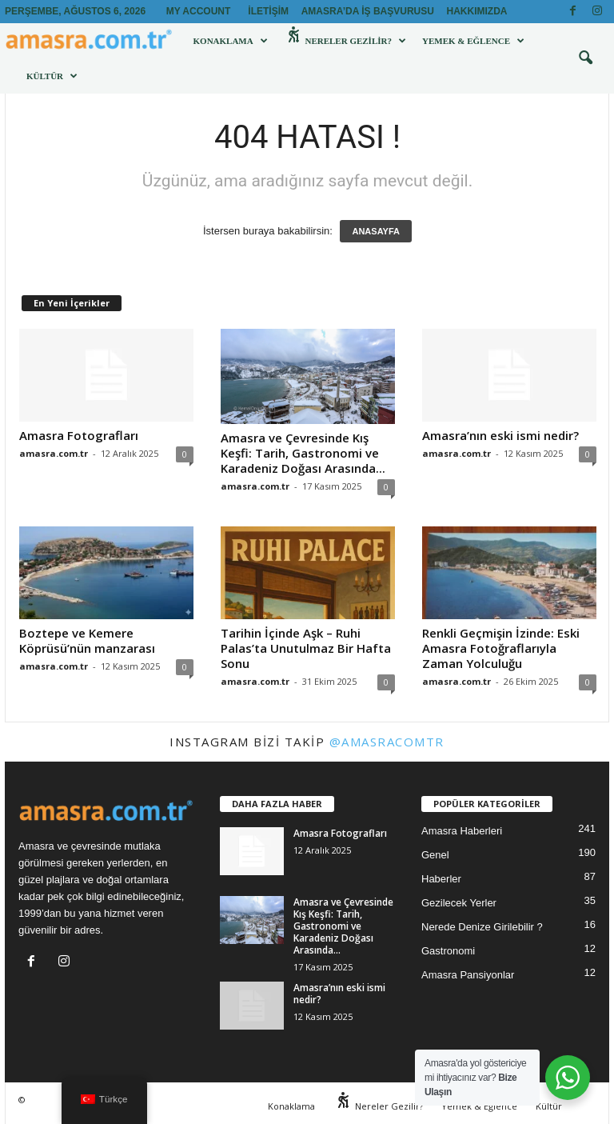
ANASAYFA (376, 231)
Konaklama (230, 40)
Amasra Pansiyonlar (467, 975)
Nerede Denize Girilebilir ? (482, 927)
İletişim (268, 11)
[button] (585, 58)
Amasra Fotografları (78, 435)
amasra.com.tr (53, 453)
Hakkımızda (477, 11)
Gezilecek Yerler (458, 903)
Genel (435, 855)
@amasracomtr (387, 742)
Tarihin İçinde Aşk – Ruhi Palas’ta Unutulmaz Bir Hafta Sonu (306, 648)
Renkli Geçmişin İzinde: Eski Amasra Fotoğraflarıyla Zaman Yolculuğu (501, 648)
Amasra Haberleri (461, 831)
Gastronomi (448, 951)
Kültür (52, 76)
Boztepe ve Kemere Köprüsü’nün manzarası (87, 640)
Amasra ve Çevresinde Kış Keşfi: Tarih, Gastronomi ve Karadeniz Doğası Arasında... (303, 453)
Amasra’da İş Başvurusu (367, 11)
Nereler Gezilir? (345, 40)
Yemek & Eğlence (473, 40)
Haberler (441, 879)
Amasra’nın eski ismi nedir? (500, 435)
